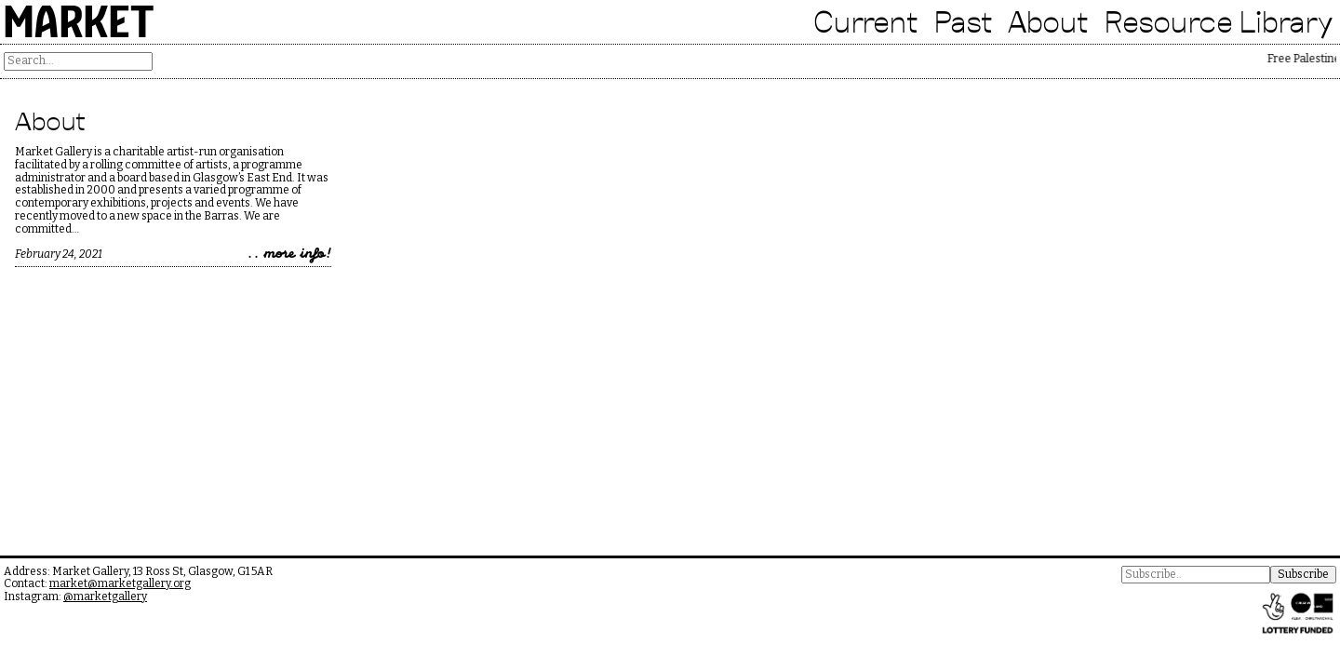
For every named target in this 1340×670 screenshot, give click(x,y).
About (1048, 21)
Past (963, 21)
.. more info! (289, 254)
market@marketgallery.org (120, 583)
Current (865, 21)
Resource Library (1218, 21)
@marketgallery (105, 596)
